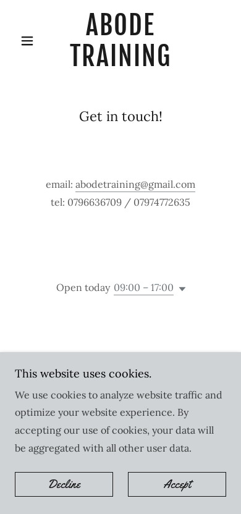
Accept (177, 484)
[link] (120, 41)
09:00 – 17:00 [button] (144, 287)
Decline (64, 484)
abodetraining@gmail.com (135, 184)
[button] (30, 40)
